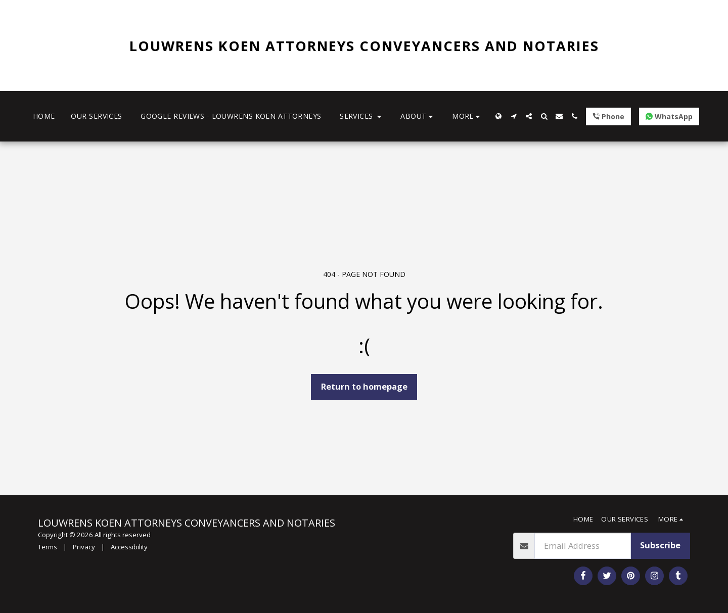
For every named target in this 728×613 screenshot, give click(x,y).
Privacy (84, 546)
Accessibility (129, 546)
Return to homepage (364, 386)
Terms (47, 546)
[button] (362, 116)
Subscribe (660, 545)
